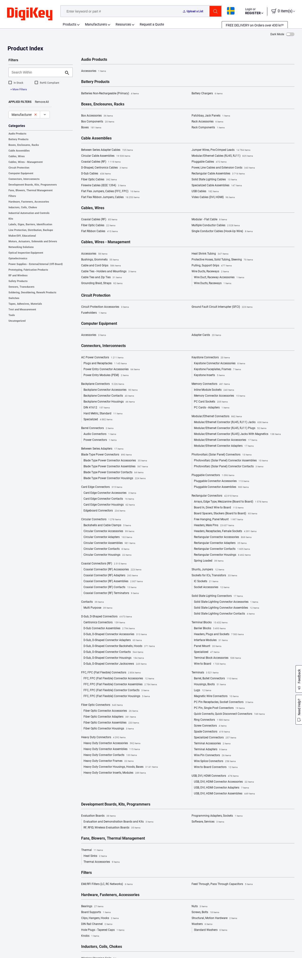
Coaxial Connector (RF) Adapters (111, 575)
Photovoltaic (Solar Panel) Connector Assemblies (231, 461)
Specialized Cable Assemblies (217, 185)
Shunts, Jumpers (208, 569)
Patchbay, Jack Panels (211, 116)
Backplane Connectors (102, 384)
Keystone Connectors (211, 357)
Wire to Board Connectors (216, 767)
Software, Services (208, 822)
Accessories (93, 71)
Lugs (202, 690)
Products (69, 24)
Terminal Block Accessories (217, 658)
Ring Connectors (211, 720)
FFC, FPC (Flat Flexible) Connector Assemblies (120, 684)
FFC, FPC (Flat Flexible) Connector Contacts (116, 690)
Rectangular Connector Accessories (223, 537)
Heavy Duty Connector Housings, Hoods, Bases (121, 767)
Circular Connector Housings (107, 555)
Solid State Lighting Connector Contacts (224, 614)
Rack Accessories (207, 122)
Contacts (92, 602)
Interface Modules (211, 640)
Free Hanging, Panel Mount (218, 519)
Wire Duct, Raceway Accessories (219, 277)
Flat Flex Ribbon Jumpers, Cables (110, 197)
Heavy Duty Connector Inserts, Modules (115, 773)
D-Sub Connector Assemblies (109, 628)
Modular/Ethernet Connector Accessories (225, 440)
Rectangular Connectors (215, 496)
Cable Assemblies (19, 150)
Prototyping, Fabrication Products (28, 270)
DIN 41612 (97, 408)
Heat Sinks (95, 856)
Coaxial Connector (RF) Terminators (111, 593)
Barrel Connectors (97, 428)
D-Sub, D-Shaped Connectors (106, 617)
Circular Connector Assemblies (109, 543)
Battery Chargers (207, 93)
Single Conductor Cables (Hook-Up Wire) (222, 231)
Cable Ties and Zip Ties (101, 277)
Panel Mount (207, 646)
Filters (12, 196)
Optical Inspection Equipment (25, 252)
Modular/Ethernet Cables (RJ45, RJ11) (222, 156)
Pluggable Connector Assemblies (221, 487)
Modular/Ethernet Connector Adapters (224, 446)
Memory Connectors (211, 384)
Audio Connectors (100, 434)
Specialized (98, 419)
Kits (10, 218)
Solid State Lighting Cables (214, 179)
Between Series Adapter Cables (107, 150)
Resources (123, 24)
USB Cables (205, 191)
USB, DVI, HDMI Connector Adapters (221, 788)
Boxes (91, 127)
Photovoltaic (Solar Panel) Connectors (222, 455)
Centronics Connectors (104, 622)
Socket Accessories (211, 587)
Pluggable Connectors (213, 475)
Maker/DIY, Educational (22, 235)
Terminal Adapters (210, 749)
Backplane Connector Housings (109, 402)
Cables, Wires (16, 156)
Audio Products (17, 133)
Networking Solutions (21, 247)
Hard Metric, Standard (103, 413)
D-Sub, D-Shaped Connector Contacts (113, 652)
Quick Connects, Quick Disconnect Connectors (229, 714)
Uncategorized (16, 321)
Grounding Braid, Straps (101, 283)
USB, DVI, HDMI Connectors (215, 776)
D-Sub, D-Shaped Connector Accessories (115, 634)
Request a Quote (152, 24)
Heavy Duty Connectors (103, 737)
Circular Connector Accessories (109, 531)
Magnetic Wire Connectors (216, 696)
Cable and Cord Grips (101, 266)
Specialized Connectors (215, 738)
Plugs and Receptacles (105, 363)
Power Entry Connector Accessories (112, 369)
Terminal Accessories (212, 743)
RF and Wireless (18, 275)
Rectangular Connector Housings (222, 555)
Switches (13, 298)
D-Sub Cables (96, 174)
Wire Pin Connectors (212, 755)
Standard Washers (210, 930)
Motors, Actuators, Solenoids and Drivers (32, 241)
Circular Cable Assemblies (105, 156)
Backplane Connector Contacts (109, 396)
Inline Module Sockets (214, 390)
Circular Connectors (101, 519)
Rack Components (208, 127)
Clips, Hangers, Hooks (100, 918)
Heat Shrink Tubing (210, 254)
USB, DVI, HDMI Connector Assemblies (224, 794)
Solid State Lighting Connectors (217, 596)
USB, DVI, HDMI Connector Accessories (224, 782)
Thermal (92, 850)
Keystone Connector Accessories (219, 363)
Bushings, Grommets (100, 260)
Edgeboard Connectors (104, 511)
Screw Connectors (210, 726)
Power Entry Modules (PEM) (106, 375)
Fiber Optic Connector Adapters (110, 717)
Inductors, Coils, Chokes (22, 207)
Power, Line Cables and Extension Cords (223, 168)
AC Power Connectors (102, 357)
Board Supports (96, 912)
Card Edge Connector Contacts (109, 499)
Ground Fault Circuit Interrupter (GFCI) (222, 307)
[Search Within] (37, 72)
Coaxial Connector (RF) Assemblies (113, 581)
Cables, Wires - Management (25, 162)
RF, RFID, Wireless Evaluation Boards (112, 828)
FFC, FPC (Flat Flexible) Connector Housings (117, 696)
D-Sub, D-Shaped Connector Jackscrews (115, 664)
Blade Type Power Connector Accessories (115, 461)
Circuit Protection (18, 167)
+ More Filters (18, 89)
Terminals (205, 673)
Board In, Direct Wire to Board (218, 508)
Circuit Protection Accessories (105, 307)
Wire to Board (210, 664)
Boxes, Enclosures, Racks (23, 145)
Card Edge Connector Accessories (110, 493)
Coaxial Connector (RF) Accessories (112, 569)
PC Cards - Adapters (211, 408)
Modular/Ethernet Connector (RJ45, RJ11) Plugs (230, 428)
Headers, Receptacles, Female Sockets (225, 531)
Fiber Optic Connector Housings (109, 729)
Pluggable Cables (209, 162)
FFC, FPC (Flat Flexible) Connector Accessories (119, 678)
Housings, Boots (210, 684)
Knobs (90, 936)
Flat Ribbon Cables (99, 231)
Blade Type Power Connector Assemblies (116, 466)
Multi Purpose (98, 608)
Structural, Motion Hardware (214, 918)
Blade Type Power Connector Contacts (113, 472)
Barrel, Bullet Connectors (215, 678)
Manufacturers (96, 24)
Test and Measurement (22, 309)
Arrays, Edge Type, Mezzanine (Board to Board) (231, 502)
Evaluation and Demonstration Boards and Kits (118, 822)
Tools (11, 315)
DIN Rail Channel (96, 924)
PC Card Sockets (211, 402)
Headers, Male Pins (214, 525)
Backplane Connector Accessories (111, 390)
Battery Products (18, 139)
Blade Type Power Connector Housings (115, 478)
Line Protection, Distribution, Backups (30, 230)
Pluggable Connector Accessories (221, 481)
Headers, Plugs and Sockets (219, 634)
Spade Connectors (212, 732)
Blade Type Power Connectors (106, 455)
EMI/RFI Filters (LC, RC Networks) (107, 884)
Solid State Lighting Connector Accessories (226, 602)
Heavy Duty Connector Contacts (110, 755)
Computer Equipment (20, 173)
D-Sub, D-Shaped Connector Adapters (113, 640)
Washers (202, 924)
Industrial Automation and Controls (29, 213)
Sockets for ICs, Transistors (214, 575)
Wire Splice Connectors (215, 761)
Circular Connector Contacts (106, 549)
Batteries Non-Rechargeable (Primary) (110, 93)
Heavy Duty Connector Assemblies (112, 749)
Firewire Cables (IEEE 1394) (103, 185)
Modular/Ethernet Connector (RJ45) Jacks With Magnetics (237, 434)
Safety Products (18, 281)
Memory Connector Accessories (219, 396)
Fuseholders (93, 313)
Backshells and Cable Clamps (107, 525)
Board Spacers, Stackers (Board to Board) (225, 513)
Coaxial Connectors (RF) (103, 564)
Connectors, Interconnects (24, 179)
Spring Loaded (208, 561)
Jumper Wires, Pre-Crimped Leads (221, 150)
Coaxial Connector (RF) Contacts (110, 587)
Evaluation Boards (98, 816)
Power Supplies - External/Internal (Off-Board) (35, 264)
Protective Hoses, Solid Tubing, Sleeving (222, 260)
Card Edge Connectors (101, 487)
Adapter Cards (206, 335)
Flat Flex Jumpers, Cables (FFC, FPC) (110, 191)
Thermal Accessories (102, 862)
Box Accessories (97, 116)
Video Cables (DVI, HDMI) (213, 197)
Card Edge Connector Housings (109, 505)
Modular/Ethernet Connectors (217, 416)
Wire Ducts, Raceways (210, 271)
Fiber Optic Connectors (102, 705)
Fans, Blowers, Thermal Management (30, 190)
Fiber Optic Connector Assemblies (111, 723)
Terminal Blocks (209, 622)
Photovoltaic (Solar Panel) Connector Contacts (228, 466)
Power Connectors (100, 440)
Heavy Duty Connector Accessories (112, 743)
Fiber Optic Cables (99, 179)
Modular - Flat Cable (209, 219)
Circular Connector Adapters (108, 537)
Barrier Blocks (210, 628)
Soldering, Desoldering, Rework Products (32, 292)
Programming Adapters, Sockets (217, 816)
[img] (29, 14)
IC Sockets (206, 581)
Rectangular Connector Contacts (222, 549)
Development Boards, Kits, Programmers (32, 184)
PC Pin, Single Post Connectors (219, 708)
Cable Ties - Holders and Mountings (108, 271)
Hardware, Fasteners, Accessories (28, 201)
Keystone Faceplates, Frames (217, 369)
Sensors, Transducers (21, 287)
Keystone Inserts (209, 375)
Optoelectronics (17, 258)
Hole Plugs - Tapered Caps (102, 930)
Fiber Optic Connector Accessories (111, 711)
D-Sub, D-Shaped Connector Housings (114, 658)
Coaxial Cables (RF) (101, 162)
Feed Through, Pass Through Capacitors (222, 884)
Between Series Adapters (102, 449)
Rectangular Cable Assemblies (218, 174)
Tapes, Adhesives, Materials (25, 304)
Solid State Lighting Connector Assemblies (226, 608)
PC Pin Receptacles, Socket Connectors (223, 702)
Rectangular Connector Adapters (220, 543)
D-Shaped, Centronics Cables (104, 168)
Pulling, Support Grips (212, 266)
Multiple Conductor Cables (216, 225)
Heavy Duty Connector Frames (109, 761)
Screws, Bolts (205, 912)
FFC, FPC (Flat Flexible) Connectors (111, 673)
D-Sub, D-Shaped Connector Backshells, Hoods (119, 646)
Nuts (199, 906)
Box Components (97, 122)
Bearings (92, 906)
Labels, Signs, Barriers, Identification (30, 224)
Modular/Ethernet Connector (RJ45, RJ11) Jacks (231, 422)
